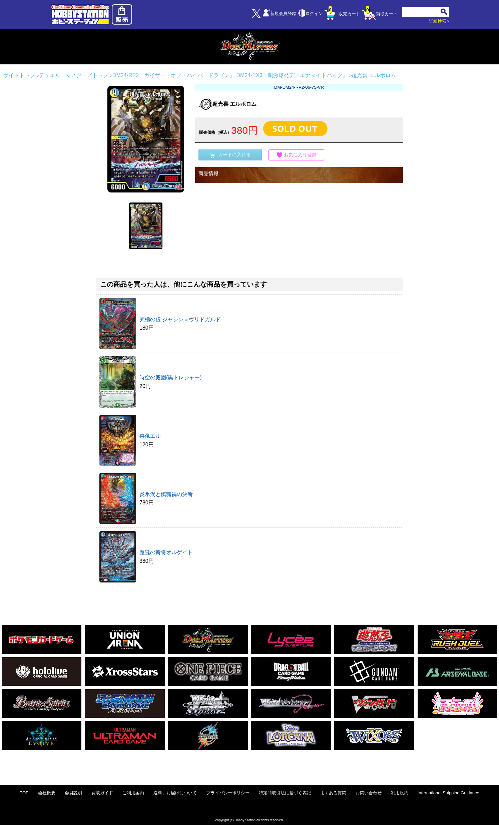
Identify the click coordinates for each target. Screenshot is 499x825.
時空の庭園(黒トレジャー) (170, 377)
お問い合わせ (369, 792)
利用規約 (399, 792)
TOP (24, 792)
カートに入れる (230, 154)
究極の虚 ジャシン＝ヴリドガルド (180, 319)
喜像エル (150, 436)
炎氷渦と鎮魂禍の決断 (166, 494)
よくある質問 (333, 792)
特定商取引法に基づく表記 (285, 792)
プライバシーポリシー (228, 792)
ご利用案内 (133, 792)
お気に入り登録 (297, 155)
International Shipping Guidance (448, 792)
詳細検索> (439, 21)
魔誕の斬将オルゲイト (166, 552)
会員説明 (73, 792)
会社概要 (46, 792)
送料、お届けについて (175, 792)
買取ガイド (102, 792)
